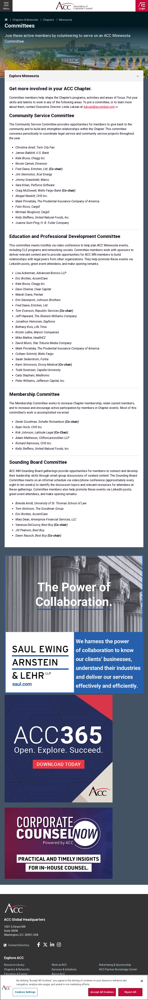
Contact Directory (18, 945)
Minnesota (65, 19)
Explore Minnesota (24, 76)
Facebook (38, 945)
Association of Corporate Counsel (74, 6)
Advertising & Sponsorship (115, 964)
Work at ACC (59, 964)
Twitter (45, 945)
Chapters (48, 19)
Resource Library (14, 964)
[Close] (142, 981)
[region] (74, 987)
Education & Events (15, 974)
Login (142, 8)
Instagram (59, 945)
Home (6, 19)
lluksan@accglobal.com (100, 107)
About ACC (58, 974)
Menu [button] (6, 8)
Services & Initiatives (64, 969)
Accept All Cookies (102, 992)
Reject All (130, 992)
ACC (16, 908)
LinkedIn (52, 945)
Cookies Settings (25, 992)
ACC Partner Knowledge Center (118, 969)
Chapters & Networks (25, 19)
